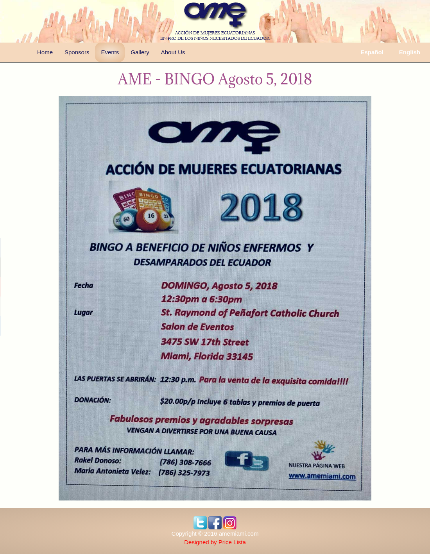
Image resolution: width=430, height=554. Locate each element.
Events (110, 52)
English (409, 52)
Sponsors (76, 52)
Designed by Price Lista (215, 542)
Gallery (140, 52)
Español (371, 52)
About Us (173, 52)
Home (45, 52)
